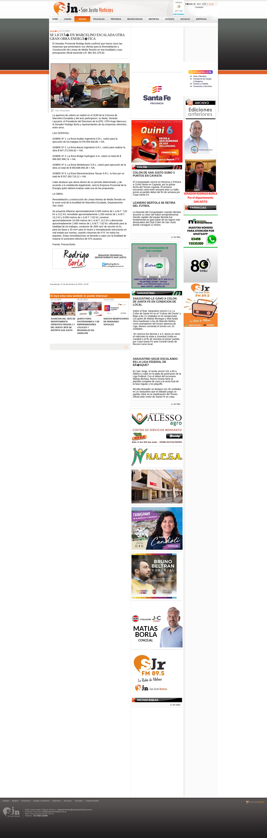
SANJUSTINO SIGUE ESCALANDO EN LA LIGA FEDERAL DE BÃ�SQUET (155, 361)
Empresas (201, 19)
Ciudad (67, 19)
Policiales (99, 19)
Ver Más (177, 237)
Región (82, 19)
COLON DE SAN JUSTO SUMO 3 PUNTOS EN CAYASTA (154, 174)
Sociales (185, 19)
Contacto (199, 7)
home (55, 19)
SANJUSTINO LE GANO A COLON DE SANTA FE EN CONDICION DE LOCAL (155, 301)
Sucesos (169, 19)
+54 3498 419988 (40, 816)
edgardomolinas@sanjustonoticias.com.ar (74, 810)
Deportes (154, 19)
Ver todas (176, 705)
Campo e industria (41, 801)
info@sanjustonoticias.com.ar (54, 812)
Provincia (116, 19)
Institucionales (92, 801)
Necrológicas (135, 19)
